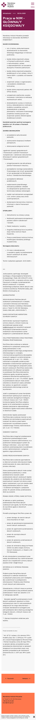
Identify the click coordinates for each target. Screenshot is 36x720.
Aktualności (7, 13)
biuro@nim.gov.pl (8, 702)
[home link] (8, 4)
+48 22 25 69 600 (8, 701)
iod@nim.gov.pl (8, 327)
